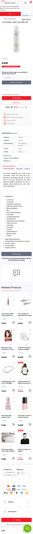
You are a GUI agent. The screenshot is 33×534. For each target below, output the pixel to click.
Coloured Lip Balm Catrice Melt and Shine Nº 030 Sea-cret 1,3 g (7, 316)
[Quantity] (6, 90)
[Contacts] (25, 2)
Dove (9, 155)
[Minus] (3, 90)
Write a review (16, 254)
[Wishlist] (13, 295)
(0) (10, 160)
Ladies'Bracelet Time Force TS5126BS (8, 382)
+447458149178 (10, 472)
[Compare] (13, 300)
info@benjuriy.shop (10, 475)
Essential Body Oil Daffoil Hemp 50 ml (24, 382)
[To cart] (13, 322)
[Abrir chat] (27, 528)
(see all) (14, 133)
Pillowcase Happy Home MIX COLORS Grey (7, 451)
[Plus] (8, 90)
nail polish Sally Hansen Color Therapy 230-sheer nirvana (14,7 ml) (7, 418)
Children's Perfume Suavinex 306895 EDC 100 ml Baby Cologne (24, 350)
